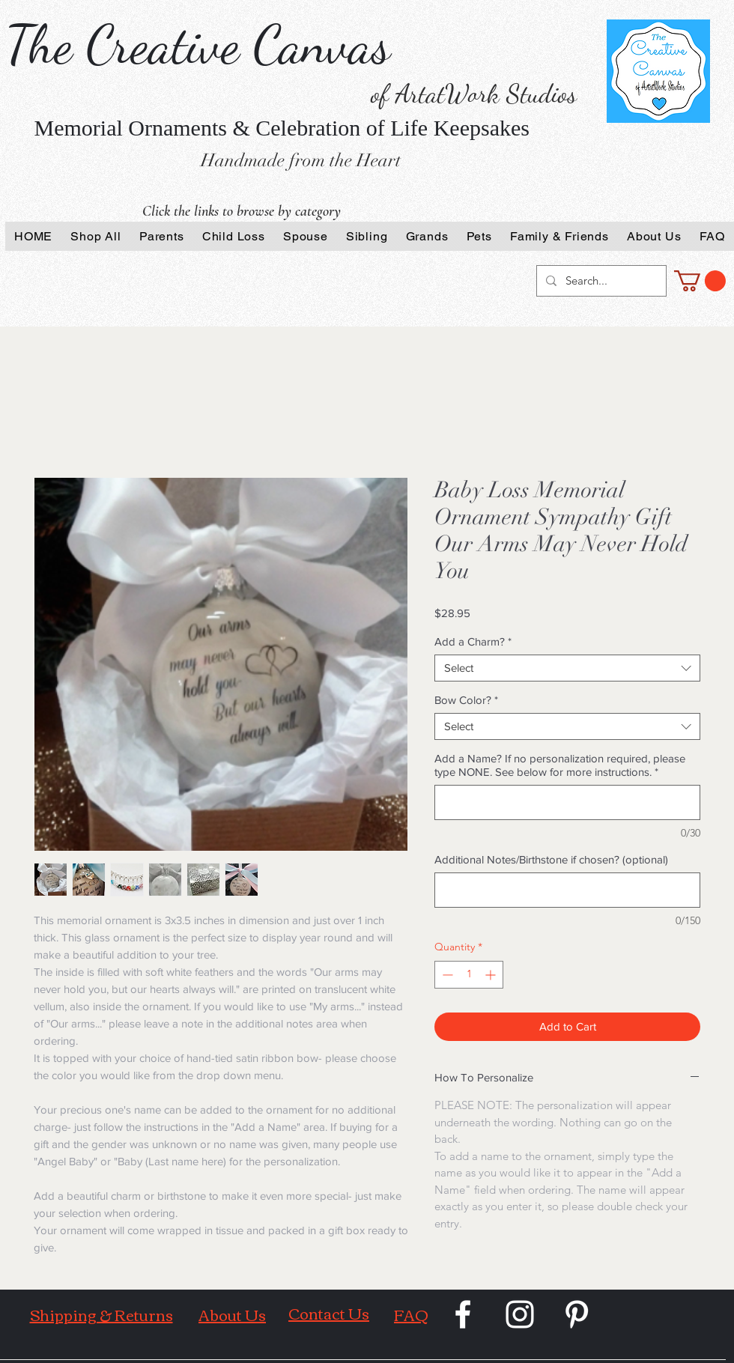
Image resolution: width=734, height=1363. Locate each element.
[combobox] (567, 668)
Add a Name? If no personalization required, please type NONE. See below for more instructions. (559, 765)
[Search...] (599, 281)
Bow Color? (466, 699)
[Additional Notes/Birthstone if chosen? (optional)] (567, 890)
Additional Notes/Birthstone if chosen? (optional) (551, 859)
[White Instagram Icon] (520, 1314)
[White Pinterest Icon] (576, 1314)
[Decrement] (446, 975)
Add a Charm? (473, 641)
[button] (700, 280)
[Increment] (491, 975)
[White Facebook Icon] (463, 1314)
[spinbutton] (468, 975)
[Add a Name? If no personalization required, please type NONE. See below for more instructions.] (567, 802)
